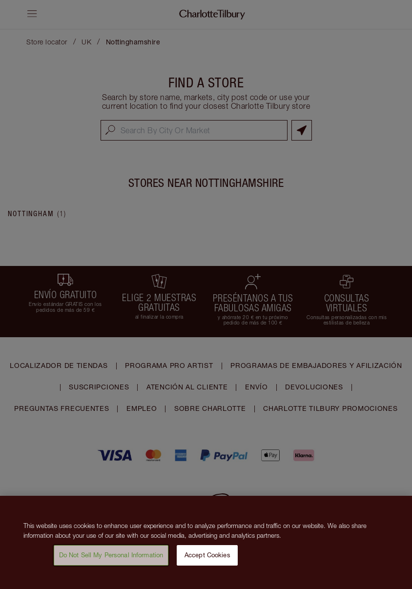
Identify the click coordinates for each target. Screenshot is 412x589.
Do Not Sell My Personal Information (111, 563)
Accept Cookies (207, 563)
